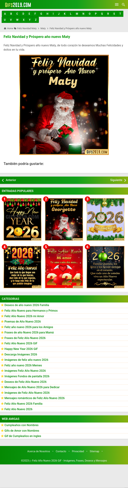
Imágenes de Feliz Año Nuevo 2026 (27, 392)
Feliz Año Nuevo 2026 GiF (20, 343)
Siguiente (116, 180)
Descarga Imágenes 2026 (20, 354)
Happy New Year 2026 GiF (21, 349)
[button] (5, 14)
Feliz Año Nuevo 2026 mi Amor (24, 316)
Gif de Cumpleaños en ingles (22, 436)
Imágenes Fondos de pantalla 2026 (26, 376)
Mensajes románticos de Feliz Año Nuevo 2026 (34, 398)
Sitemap (94, 451)
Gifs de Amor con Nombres (21, 430)
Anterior (11, 180)
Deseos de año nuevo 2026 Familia (26, 305)
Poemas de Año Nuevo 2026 (22, 321)
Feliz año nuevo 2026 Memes (23, 365)
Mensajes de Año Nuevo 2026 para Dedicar (32, 387)
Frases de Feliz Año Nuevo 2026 (25, 338)
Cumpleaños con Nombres (21, 425)
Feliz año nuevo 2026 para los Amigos (28, 327)
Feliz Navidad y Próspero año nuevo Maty (37, 37)
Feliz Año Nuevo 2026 (18, 409)
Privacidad (78, 451)
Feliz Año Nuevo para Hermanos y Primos (31, 310)
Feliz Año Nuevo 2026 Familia (23, 403)
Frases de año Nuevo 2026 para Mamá (29, 332)
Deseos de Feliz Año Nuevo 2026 (25, 381)
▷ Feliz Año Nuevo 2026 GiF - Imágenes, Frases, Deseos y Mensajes (68, 460)
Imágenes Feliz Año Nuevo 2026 (25, 370)
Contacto (61, 451)
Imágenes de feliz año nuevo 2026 (26, 360)
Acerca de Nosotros (38, 451)
